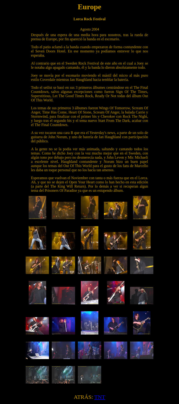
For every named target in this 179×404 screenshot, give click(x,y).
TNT (99, 397)
